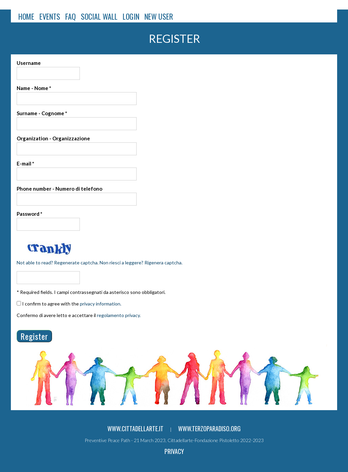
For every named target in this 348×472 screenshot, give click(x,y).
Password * (29, 214)
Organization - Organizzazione (53, 138)
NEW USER (158, 16)
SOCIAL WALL (99, 16)
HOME (26, 16)
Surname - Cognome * (42, 113)
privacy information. (100, 304)
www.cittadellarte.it (135, 428)
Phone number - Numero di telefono (59, 189)
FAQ (70, 16)
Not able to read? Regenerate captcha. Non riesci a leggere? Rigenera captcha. (99, 262)
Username (29, 63)
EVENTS (49, 16)
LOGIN (131, 16)
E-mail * (25, 163)
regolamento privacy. (119, 315)
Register (34, 336)
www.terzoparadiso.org (209, 428)
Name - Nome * (34, 88)
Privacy (174, 451)
